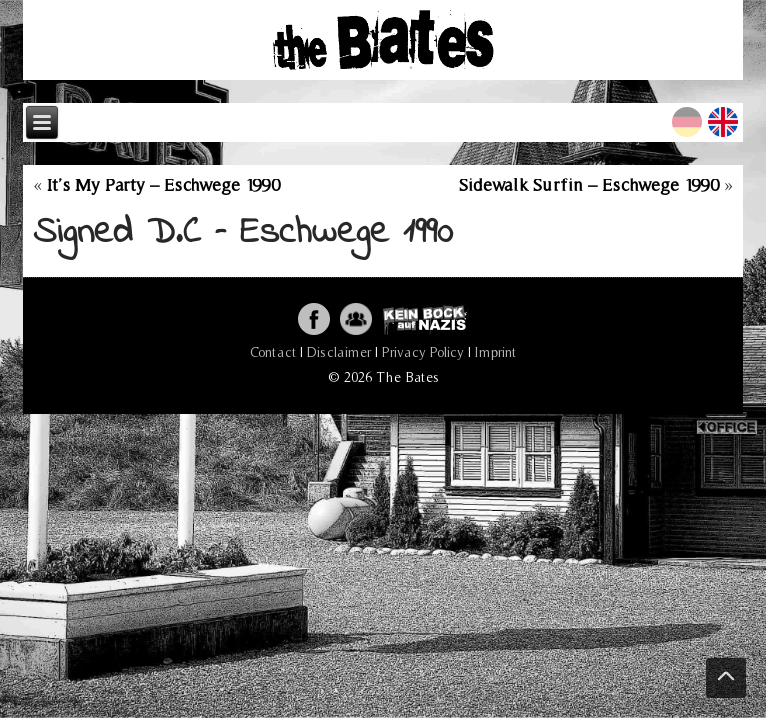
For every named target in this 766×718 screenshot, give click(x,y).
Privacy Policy (423, 352)
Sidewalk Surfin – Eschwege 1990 (589, 185)
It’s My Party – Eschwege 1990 (163, 185)
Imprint (495, 352)
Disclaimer (339, 352)
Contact (273, 352)
